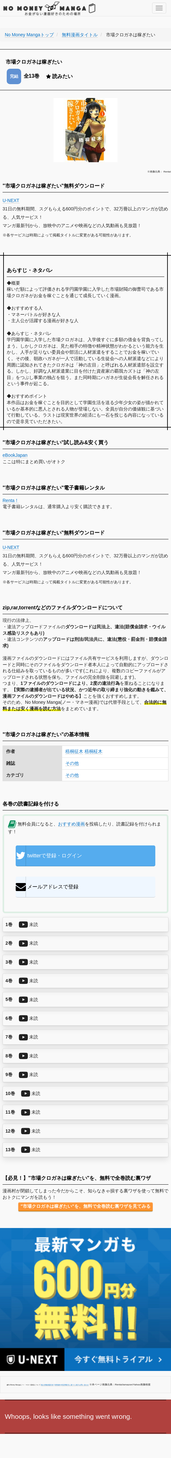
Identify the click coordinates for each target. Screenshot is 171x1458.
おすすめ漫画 (71, 823)
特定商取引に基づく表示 (70, 1385)
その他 (72, 763)
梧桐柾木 (93, 751)
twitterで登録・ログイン (49, 855)
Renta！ (11, 500)
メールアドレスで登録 (47, 887)
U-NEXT (11, 200)
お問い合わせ (84, 1385)
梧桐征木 (74, 751)
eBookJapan (15, 455)
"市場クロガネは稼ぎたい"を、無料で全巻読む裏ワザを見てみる (85, 1206)
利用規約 (57, 1385)
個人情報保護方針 (47, 1385)
